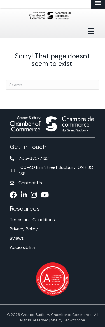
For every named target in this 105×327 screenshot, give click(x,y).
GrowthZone (74, 320)
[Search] (52, 85)
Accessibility (23, 247)
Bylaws (17, 238)
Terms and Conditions (32, 219)
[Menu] (91, 31)
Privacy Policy (24, 229)
